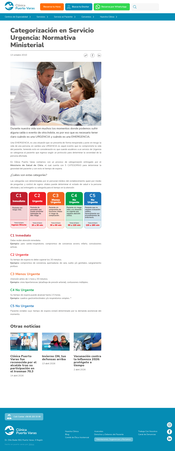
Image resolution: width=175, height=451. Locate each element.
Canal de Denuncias (147, 434)
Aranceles (98, 431)
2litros (31, 444)
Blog (67, 434)
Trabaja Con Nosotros (147, 431)
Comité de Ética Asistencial (77, 437)
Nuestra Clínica (72, 431)
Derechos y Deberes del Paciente (109, 434)
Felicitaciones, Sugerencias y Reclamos (113, 439)
